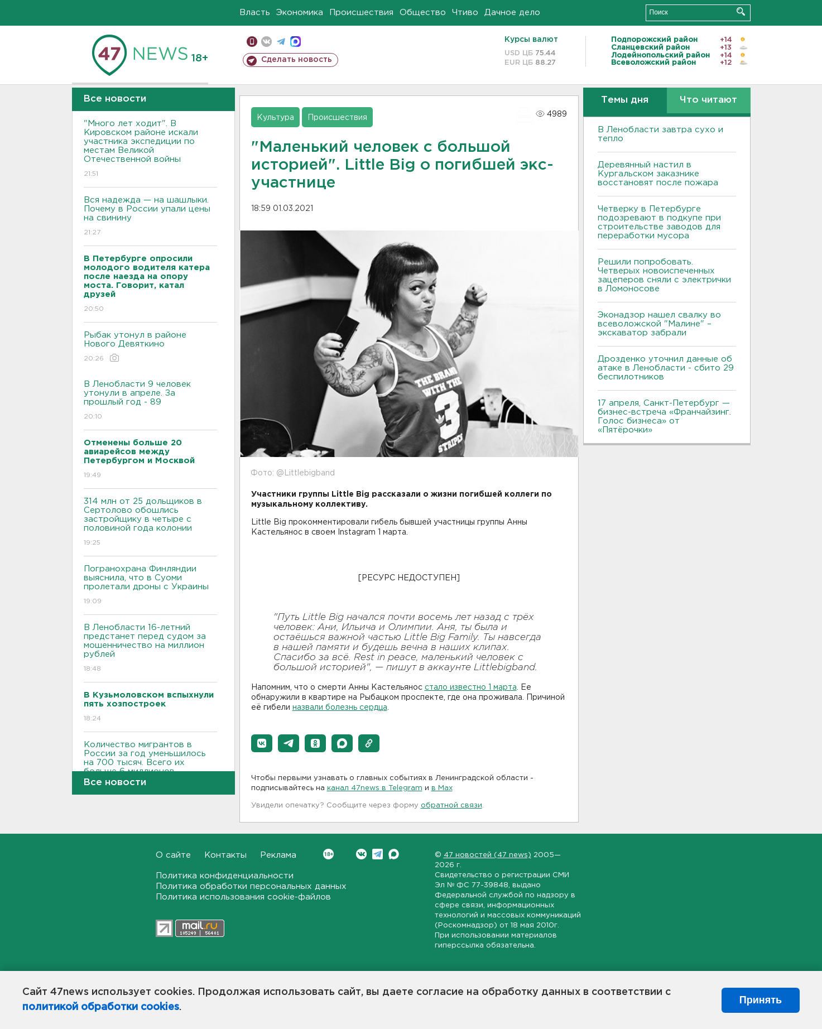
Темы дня (624, 100)
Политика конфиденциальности (225, 875)
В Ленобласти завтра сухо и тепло (660, 134)
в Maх (442, 788)
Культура (275, 117)
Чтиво (465, 12)
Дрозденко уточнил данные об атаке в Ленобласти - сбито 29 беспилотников (666, 368)
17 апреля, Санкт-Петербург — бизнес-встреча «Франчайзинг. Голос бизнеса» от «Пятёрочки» (664, 417)
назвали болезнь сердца (339, 707)
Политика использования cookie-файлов (243, 897)
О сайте (173, 855)
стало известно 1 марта (471, 687)
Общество (423, 12)
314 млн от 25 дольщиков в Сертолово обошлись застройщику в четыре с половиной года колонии (150, 522)
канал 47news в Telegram (374, 788)
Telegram (377, 854)
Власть (254, 12)
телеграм (281, 41)
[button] (261, 743)
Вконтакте (328, 854)
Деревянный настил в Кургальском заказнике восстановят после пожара (658, 173)
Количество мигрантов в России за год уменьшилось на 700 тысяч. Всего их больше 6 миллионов (150, 766)
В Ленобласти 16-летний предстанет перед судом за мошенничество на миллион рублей (150, 649)
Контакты (225, 855)
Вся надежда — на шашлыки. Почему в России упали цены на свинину (150, 216)
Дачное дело (512, 12)
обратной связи (451, 805)
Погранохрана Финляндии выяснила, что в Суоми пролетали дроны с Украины (150, 585)
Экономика (299, 12)
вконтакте (266, 41)
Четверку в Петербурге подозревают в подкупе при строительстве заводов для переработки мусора (659, 222)
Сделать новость (296, 59)
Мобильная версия (252, 41)
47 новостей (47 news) (487, 855)
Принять (760, 1000)
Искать (741, 11)
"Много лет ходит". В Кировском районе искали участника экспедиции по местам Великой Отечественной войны (150, 149)
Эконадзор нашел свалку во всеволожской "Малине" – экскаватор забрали (659, 323)
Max (393, 854)
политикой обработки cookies (100, 1007)
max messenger (295, 41)
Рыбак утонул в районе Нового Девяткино (150, 347)
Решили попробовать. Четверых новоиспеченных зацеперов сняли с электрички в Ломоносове (664, 275)
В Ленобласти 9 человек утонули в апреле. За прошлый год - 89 (150, 401)
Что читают (708, 100)
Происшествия (361, 12)
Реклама (278, 855)
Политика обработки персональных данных (251, 886)
